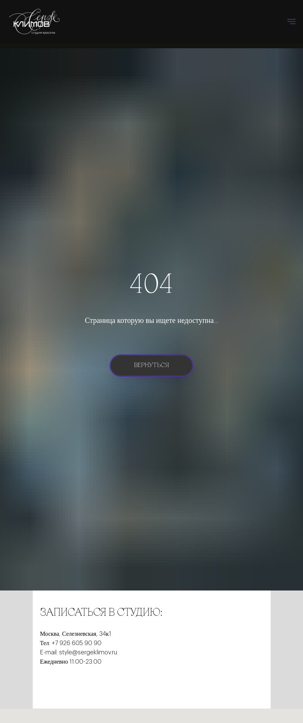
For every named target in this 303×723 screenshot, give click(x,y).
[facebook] (46, 684)
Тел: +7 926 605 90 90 (70, 643)
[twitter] (59, 684)
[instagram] (72, 684)
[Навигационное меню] (291, 21)
